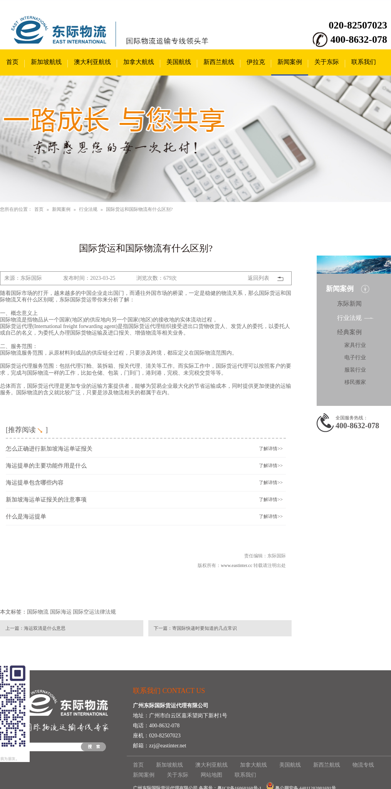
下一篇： (163, 628)
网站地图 (211, 775)
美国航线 (178, 62)
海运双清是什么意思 (44, 628)
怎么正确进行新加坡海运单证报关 (49, 449)
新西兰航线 (218, 62)
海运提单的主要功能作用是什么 (46, 466)
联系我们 (363, 62)
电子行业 (355, 357)
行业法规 (88, 209)
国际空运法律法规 (94, 612)
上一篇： (14, 628)
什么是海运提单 (26, 516)
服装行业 (355, 370)
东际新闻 (349, 303)
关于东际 (326, 62)
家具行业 (355, 345)
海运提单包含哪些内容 (35, 482)
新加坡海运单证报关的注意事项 (46, 499)
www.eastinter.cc (236, 565)
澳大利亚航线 (92, 62)
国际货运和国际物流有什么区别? (139, 209)
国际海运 (61, 612)
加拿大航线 (138, 62)
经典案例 (349, 332)
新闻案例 (289, 62)
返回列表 (258, 278)
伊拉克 (256, 62)
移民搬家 (355, 382)
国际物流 (38, 612)
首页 (12, 62)
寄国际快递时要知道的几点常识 (204, 628)
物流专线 (363, 765)
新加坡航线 (46, 62)
